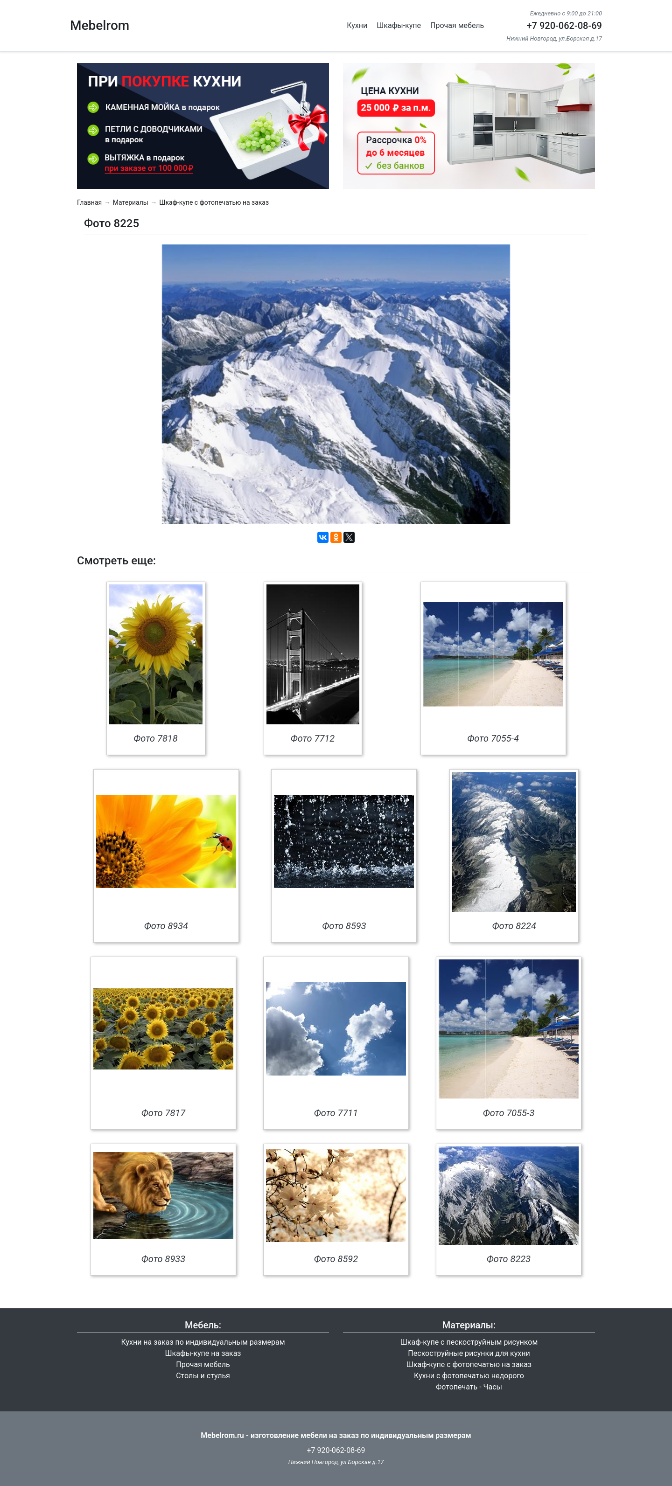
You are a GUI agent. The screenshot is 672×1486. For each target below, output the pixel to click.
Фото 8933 (163, 1258)
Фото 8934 (166, 925)
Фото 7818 (155, 738)
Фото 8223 (509, 1258)
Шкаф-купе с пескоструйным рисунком (469, 1342)
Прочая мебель (457, 25)
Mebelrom (99, 25)
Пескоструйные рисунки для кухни (469, 1353)
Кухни (357, 25)
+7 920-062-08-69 (564, 25)
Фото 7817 (163, 1112)
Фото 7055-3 (509, 1112)
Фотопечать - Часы (469, 1386)
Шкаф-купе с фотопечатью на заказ (214, 202)
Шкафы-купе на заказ (203, 1353)
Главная (89, 202)
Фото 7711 (336, 1112)
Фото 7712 (313, 738)
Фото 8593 (344, 925)
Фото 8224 (514, 925)
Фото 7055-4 (493, 738)
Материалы (130, 202)
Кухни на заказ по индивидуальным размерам (203, 1342)
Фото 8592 (336, 1258)
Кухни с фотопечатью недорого (469, 1375)
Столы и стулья (203, 1375)
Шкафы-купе (399, 25)
